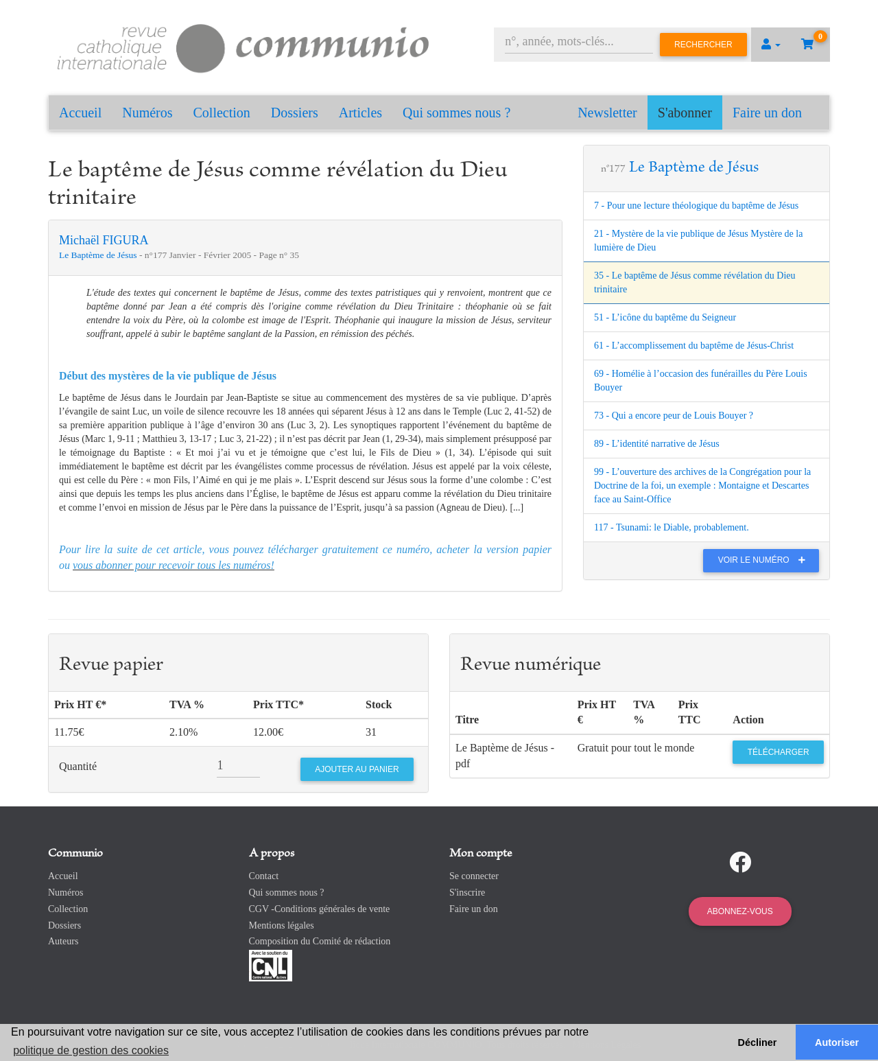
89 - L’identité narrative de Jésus (657, 444)
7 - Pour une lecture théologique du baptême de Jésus (696, 205)
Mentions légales (281, 925)
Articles (360, 112)
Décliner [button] (757, 1042)
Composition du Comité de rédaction (320, 941)
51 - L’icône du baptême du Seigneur (665, 317)
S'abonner (685, 112)
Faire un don (767, 112)
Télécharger (778, 752)
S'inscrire (467, 892)
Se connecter (474, 876)
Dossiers (294, 112)
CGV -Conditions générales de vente (319, 909)
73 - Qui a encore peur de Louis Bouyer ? (673, 415)
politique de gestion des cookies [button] (91, 1050)
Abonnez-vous (740, 911)
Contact (264, 876)
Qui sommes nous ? (456, 112)
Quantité (78, 766)
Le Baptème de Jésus (99, 255)
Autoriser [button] (837, 1042)
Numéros (147, 112)
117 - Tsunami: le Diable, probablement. (671, 527)
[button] (771, 44)
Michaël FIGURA (103, 240)
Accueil (80, 112)
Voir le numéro (765, 560)
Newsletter (607, 112)
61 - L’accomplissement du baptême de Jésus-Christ (694, 345)
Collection (221, 112)
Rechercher (703, 44)
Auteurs (63, 941)
